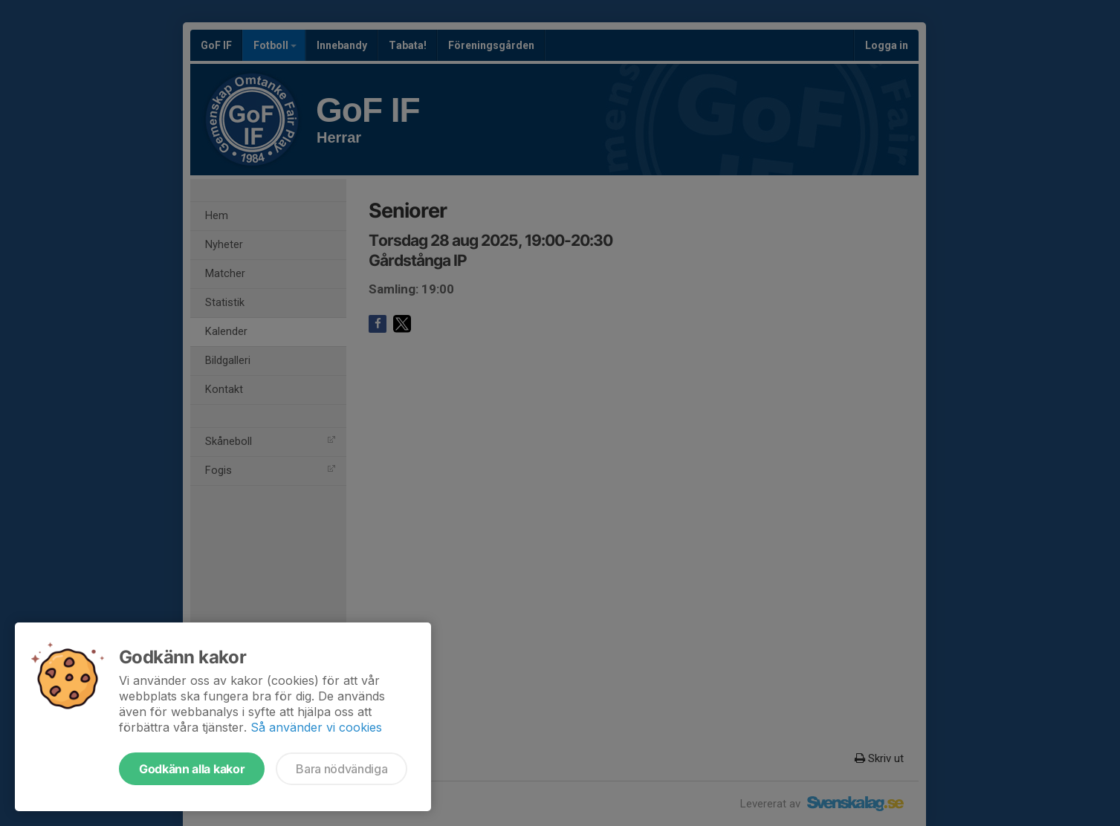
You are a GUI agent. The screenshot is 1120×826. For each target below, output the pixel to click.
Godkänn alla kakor (192, 768)
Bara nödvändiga (341, 768)
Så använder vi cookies (316, 727)
